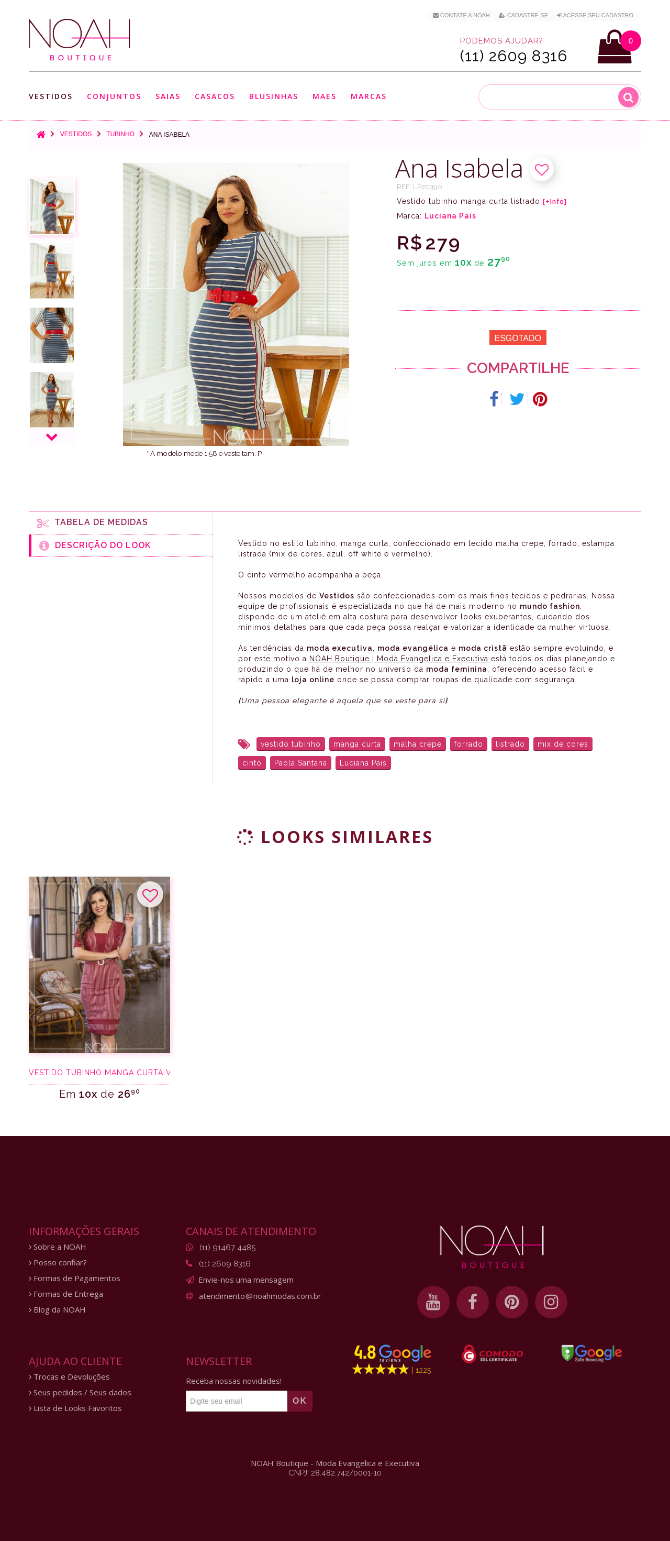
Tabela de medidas (92, 523)
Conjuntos (114, 96)
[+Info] (555, 201)
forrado (468, 744)
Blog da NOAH (57, 1310)
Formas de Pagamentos (74, 1278)
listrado (510, 744)
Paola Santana (300, 763)
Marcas (369, 96)
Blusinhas (273, 96)
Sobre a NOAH (57, 1247)
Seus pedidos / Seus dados (80, 1392)
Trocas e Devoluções (69, 1377)
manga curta (357, 744)
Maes (324, 96)
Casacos (215, 96)
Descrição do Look (95, 545)
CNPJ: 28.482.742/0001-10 (335, 1473)
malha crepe (418, 744)
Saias (168, 96)
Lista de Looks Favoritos (75, 1408)
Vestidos (51, 96)
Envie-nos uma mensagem (246, 1279)
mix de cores (563, 744)
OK (300, 1400)
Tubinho (120, 134)
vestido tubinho (291, 744)
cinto (252, 763)
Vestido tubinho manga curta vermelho (99, 1072)
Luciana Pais (450, 216)
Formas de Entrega (66, 1294)
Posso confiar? (58, 1262)
